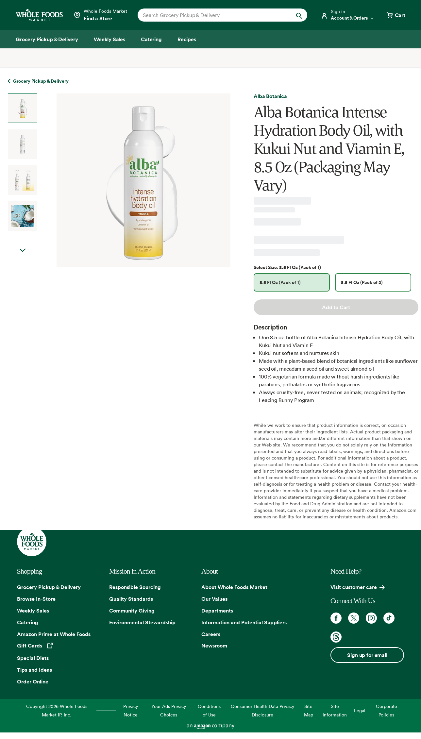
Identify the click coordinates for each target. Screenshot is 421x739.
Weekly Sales (33, 610)
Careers (210, 634)
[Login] (347, 15)
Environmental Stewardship (142, 622)
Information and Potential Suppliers (244, 622)
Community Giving (132, 610)
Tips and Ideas (34, 669)
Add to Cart (336, 307)
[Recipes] (186, 39)
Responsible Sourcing (135, 587)
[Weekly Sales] (109, 39)
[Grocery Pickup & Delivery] (47, 39)
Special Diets (33, 658)
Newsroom (214, 645)
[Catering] (151, 39)
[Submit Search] (299, 15)
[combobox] (214, 15)
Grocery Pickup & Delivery (49, 587)
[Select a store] (100, 15)
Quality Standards (131, 598)
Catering (27, 622)
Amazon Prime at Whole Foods (54, 634)
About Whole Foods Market (234, 587)
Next (22, 250)
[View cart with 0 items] (395, 15)
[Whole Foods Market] (39, 15)
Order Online (32, 681)
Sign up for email (367, 655)
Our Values (214, 598)
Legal (359, 710)
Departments (217, 610)
